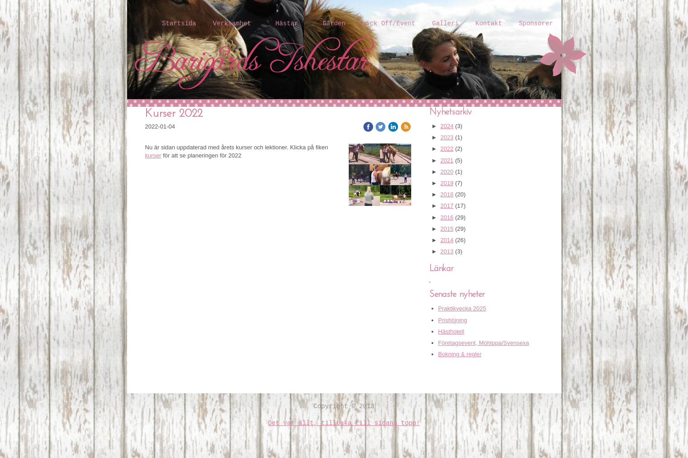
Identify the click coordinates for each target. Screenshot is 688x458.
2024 (447, 126)
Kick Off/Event (389, 23)
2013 (447, 251)
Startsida (179, 23)
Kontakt (488, 23)
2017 (447, 205)
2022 (447, 148)
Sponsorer (536, 23)
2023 (447, 137)
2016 (447, 217)
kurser (153, 155)
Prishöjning (452, 320)
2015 (447, 228)
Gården (334, 23)
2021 (447, 160)
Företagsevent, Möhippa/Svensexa (483, 342)
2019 (447, 183)
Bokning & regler (460, 354)
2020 (447, 171)
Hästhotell (451, 331)
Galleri (445, 23)
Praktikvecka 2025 (462, 308)
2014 (447, 240)
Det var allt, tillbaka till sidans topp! (344, 423)
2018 (447, 194)
